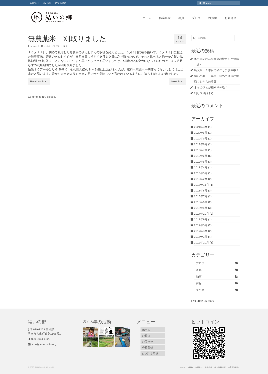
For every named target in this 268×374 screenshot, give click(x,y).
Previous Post (38, 81)
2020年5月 (201, 138)
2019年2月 (201, 178)
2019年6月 (201, 155)
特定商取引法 (233, 367)
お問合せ (230, 18)
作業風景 (165, 18)
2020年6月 (201, 132)
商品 (199, 283)
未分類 (56, 46)
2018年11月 (201, 184)
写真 (181, 18)
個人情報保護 (220, 367)
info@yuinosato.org (42, 344)
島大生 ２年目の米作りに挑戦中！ (216, 70)
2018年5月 (201, 207)
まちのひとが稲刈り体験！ (211, 87)
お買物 (212, 18)
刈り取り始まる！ (205, 93)
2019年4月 (201, 167)
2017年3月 (201, 230)
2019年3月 (201, 173)
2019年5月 (201, 161)
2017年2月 (201, 236)
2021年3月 (201, 126)
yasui (35, 46)
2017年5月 (201, 225)
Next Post (177, 81)
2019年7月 (201, 150)
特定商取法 (60, 3)
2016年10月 (201, 242)
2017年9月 (201, 219)
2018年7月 (201, 196)
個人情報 (46, 3)
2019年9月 (201, 144)
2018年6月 (201, 202)
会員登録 (34, 3)
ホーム (147, 18)
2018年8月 (201, 190)
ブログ (196, 18)
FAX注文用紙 (150, 353)
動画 (199, 276)
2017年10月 (201, 213)
